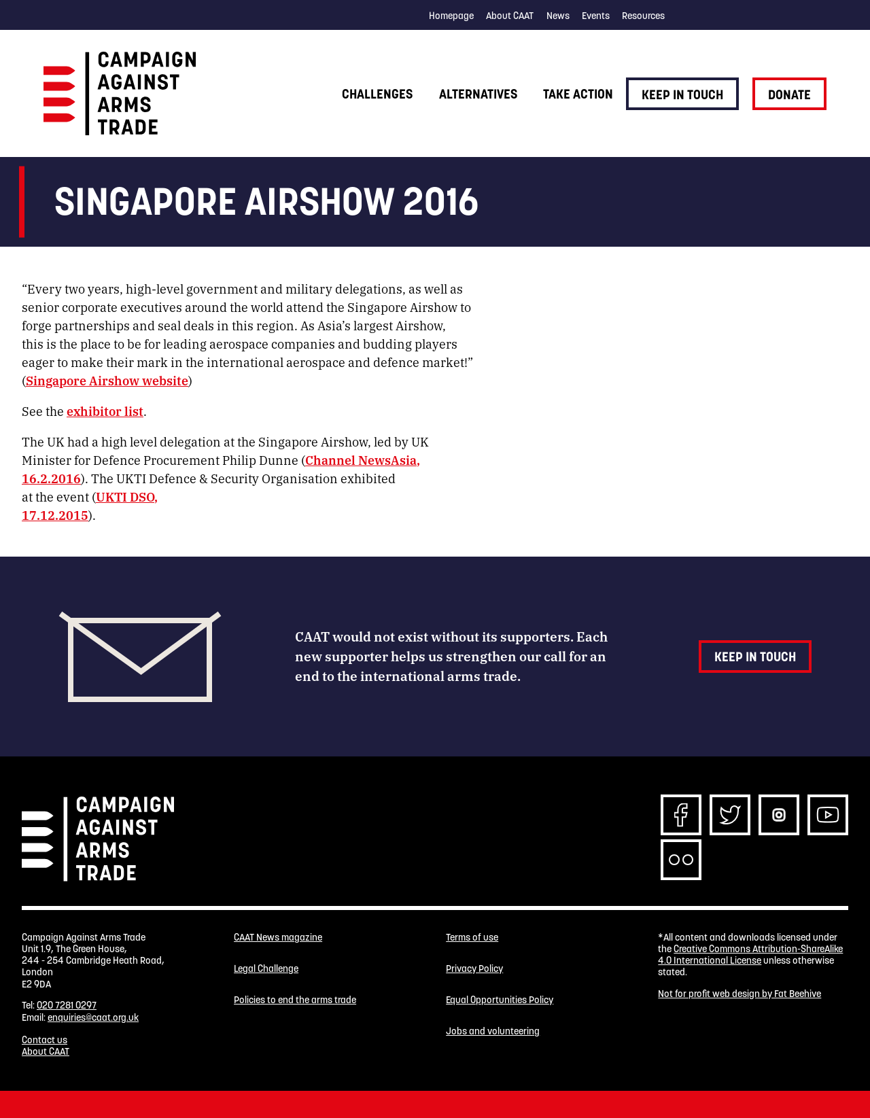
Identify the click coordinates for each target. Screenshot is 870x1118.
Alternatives (478, 94)
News (558, 16)
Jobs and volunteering (493, 1031)
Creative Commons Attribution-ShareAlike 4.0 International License (750, 954)
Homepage (451, 16)
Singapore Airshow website (107, 380)
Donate (789, 94)
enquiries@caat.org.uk (93, 1017)
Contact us (44, 1040)
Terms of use (472, 937)
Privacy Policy (474, 969)
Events (596, 16)
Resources (643, 16)
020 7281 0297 (67, 1005)
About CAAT (510, 16)
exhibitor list (105, 410)
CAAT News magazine (278, 937)
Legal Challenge (266, 969)
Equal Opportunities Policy (499, 1000)
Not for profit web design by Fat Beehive (739, 994)
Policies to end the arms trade (295, 1000)
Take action (578, 94)
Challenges (377, 94)
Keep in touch (682, 94)
